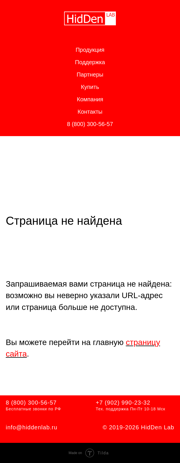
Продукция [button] (90, 50)
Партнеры (89, 74)
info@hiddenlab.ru (32, 427)
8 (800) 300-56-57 (90, 124)
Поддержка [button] (90, 62)
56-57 (49, 402)
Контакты (90, 111)
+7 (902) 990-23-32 (123, 402)
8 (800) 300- (23, 402)
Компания (90, 99)
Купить (90, 87)
